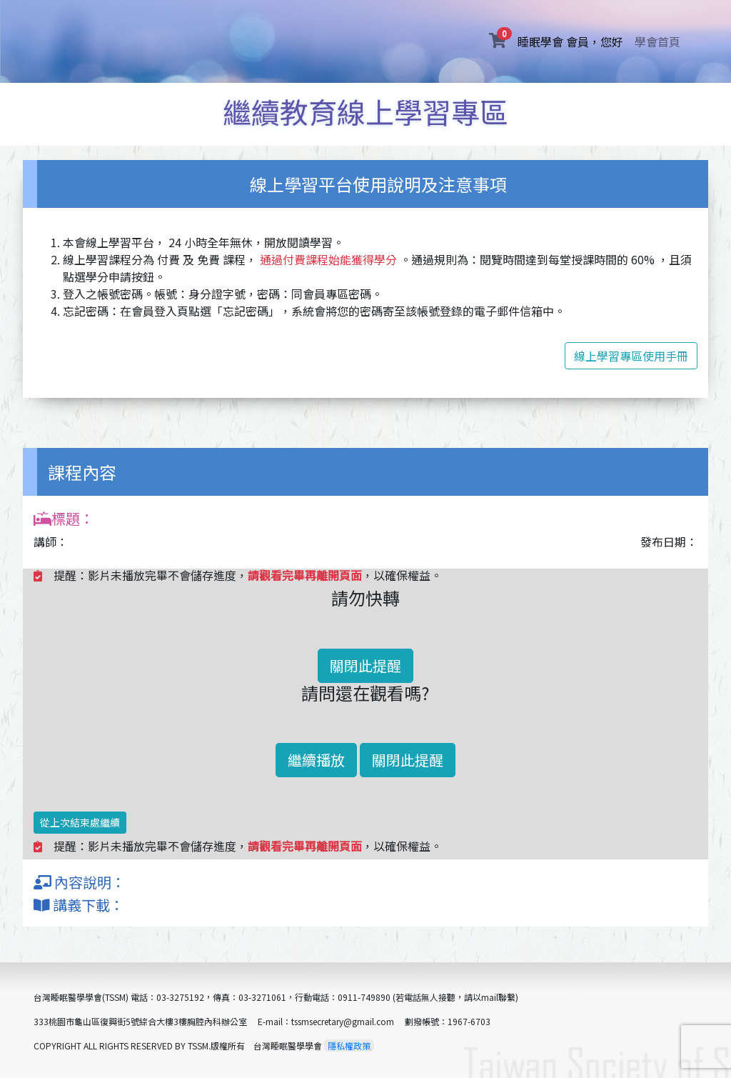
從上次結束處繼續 (80, 822)
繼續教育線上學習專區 (365, 111)
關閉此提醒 (365, 665)
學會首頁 (657, 41)
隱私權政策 (349, 1045)
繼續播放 (316, 759)
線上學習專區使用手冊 (631, 355)
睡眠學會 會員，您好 (573, 41)
